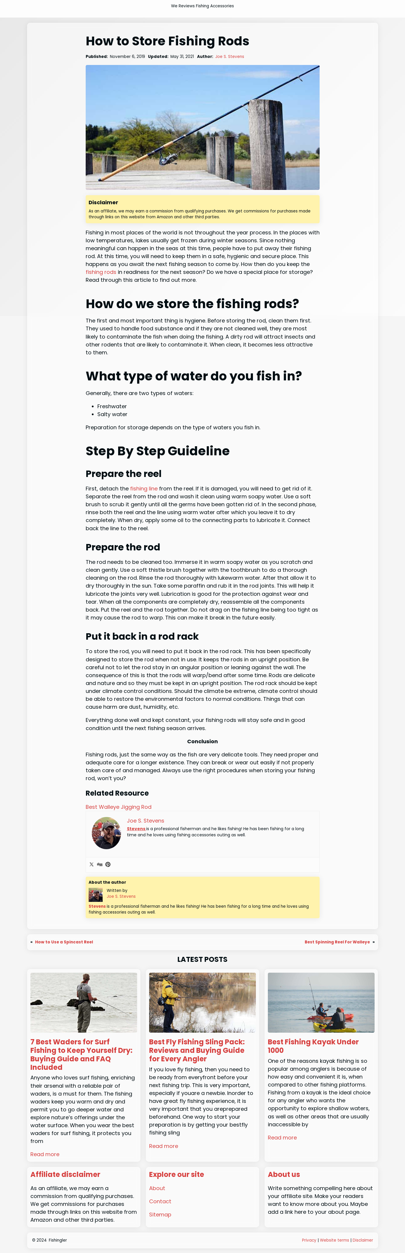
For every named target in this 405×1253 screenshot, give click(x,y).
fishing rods (101, 272)
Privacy (309, 1240)
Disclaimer (363, 1240)
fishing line (144, 488)
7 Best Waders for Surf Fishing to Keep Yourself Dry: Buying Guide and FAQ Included (81, 1055)
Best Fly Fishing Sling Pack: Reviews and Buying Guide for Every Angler (197, 1050)
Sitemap (160, 1214)
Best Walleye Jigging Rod (118, 807)
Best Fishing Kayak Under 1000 (313, 1046)
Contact (160, 1201)
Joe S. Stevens (229, 56)
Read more (44, 1154)
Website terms (334, 1240)
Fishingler (58, 1240)
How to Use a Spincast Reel (64, 942)
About (157, 1188)
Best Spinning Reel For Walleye (337, 942)
